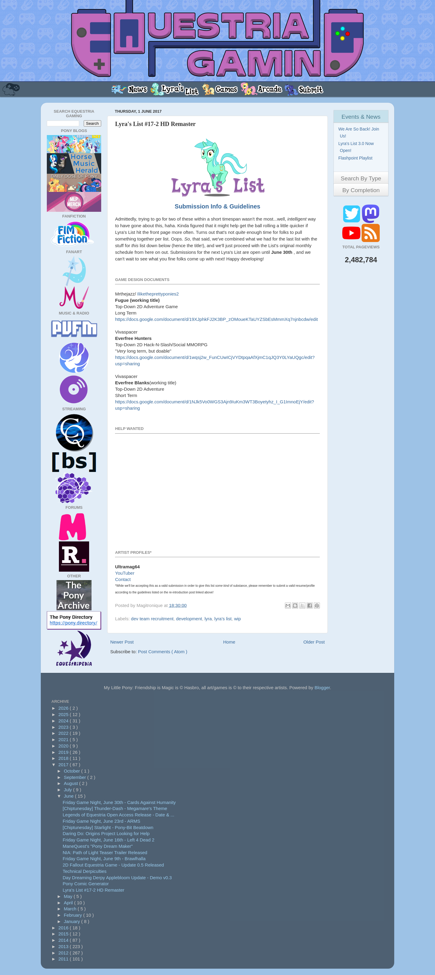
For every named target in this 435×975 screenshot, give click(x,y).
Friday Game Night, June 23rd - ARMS (101, 821)
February (73, 915)
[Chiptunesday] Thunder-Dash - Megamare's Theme (115, 808)
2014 (64, 940)
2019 (64, 752)
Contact (123, 579)
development (189, 618)
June (69, 796)
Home (229, 641)
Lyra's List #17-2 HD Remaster (93, 890)
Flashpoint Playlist (356, 158)
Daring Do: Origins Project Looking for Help (106, 833)
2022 (64, 733)
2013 (64, 946)
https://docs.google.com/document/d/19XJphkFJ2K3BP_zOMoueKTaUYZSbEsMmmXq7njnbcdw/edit (216, 319)
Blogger (322, 687)
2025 (64, 714)
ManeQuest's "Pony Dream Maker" (98, 846)
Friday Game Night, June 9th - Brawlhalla (104, 858)
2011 (64, 958)
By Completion (361, 190)
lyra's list (223, 618)
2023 (64, 727)
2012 (64, 952)
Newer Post (122, 641)
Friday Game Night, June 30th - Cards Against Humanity (119, 802)
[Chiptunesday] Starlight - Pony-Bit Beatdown (108, 827)
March (71, 908)
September (75, 777)
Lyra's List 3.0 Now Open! (357, 147)
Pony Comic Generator (86, 883)
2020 (64, 745)
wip (237, 618)
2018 (64, 758)
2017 (64, 764)
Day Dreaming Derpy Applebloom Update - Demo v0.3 (117, 877)
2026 (64, 708)
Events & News (361, 117)
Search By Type (361, 178)
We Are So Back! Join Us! (359, 132)
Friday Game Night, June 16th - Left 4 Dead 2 (109, 839)
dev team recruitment (152, 618)
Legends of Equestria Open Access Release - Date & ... (118, 814)
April (69, 902)
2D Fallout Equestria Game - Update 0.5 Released (113, 864)
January (72, 921)
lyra (208, 618)
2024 (64, 720)
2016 (64, 927)
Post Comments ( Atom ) (162, 651)
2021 (64, 739)
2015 (64, 933)
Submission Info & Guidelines (217, 206)
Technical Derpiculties (85, 871)
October (72, 770)
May (69, 896)
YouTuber (124, 573)
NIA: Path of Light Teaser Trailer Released (105, 852)
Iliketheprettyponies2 (158, 293)
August (71, 783)
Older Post (314, 641)
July (68, 789)
